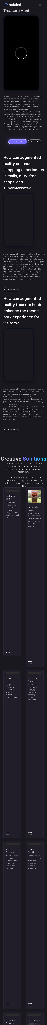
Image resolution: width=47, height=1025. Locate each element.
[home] (13, 5)
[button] (40, 4)
